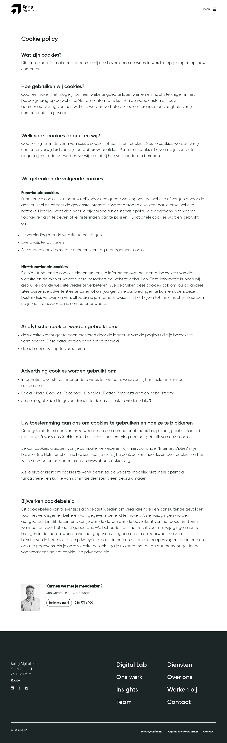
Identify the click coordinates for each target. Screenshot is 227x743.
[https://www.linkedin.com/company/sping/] (12, 688)
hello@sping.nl (59, 602)
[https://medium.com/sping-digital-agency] (26, 688)
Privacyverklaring (151, 731)
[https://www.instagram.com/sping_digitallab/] (19, 688)
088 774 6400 (84, 602)
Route (15, 680)
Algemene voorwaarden (183, 731)
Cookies (208, 731)
